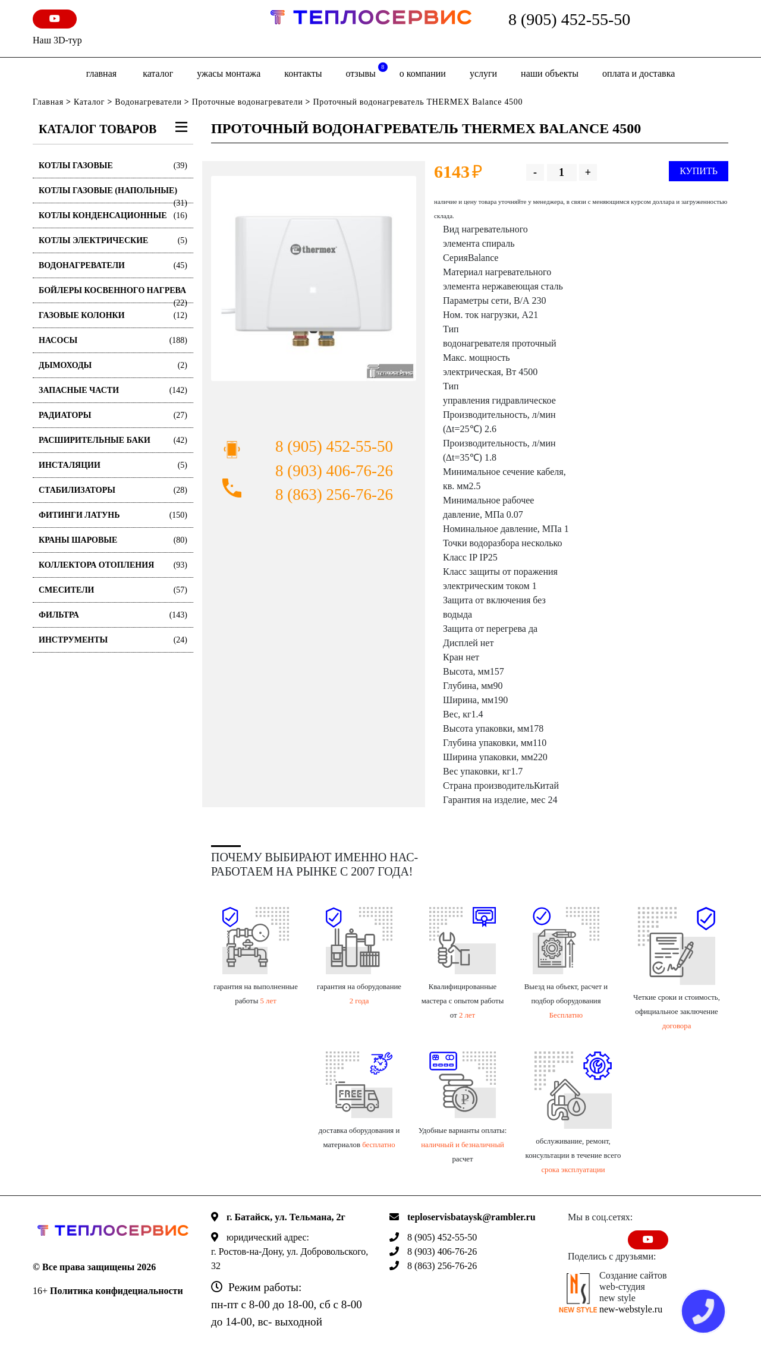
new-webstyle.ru (630, 1309)
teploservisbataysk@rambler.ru (471, 1217)
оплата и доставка (638, 73)
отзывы (366, 70)
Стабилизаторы (113, 490)
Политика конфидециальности (116, 1291)
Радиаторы (113, 415)
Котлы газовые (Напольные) (113, 194)
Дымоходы (113, 365)
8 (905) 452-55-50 (569, 19)
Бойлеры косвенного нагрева (113, 294)
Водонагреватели (148, 101)
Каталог (158, 73)
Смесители (113, 590)
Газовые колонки (113, 315)
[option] (313, 278)
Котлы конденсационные (113, 215)
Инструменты (113, 640)
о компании (423, 73)
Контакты (303, 73)
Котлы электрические (113, 240)
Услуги (483, 73)
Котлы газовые (113, 165)
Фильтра (113, 615)
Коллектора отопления (113, 565)
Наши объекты (549, 73)
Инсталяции (113, 465)
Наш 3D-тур (57, 40)
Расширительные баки (113, 440)
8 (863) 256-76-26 (334, 494)
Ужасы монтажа (228, 73)
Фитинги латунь (113, 515)
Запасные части (113, 390)
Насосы (113, 340)
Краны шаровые (113, 540)
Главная (101, 73)
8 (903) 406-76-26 (334, 471)
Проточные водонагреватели (247, 101)
